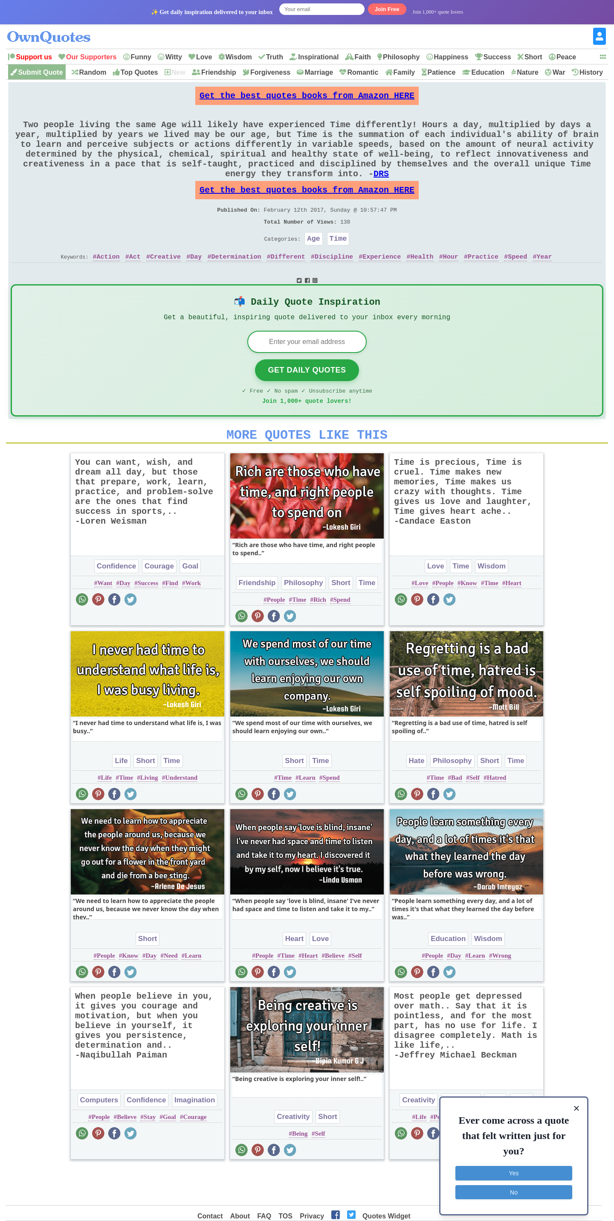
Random (93, 72)
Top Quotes (139, 72)
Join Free (387, 9)
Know (468, 619)
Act (135, 283)
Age (313, 263)
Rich (319, 635)
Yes (514, 1170)
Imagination (194, 1136)
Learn (307, 813)
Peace (566, 57)
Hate (417, 797)
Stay (150, 1153)
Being (300, 1169)
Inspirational (318, 57)
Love (204, 57)
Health (421, 283)
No (514, 1189)
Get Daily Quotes (307, 401)
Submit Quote (40, 72)
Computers (99, 1136)
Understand (181, 813)
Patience (442, 72)
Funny (141, 57)
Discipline (334, 283)
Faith (363, 57)
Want (104, 619)
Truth (274, 57)
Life (121, 797)
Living (149, 813)
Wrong (501, 991)
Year (544, 283)
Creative (165, 283)
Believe (335, 991)
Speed (517, 283)
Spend (341, 635)
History (591, 72)
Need (171, 991)
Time (338, 263)
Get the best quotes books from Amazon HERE (307, 98)
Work (193, 619)
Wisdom (239, 57)
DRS (381, 190)
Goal (190, 602)
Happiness (451, 57)
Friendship (218, 72)
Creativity (293, 1153)
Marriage (318, 72)
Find (171, 619)
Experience (381, 283)
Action (108, 283)
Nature (528, 72)
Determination (236, 283)
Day (196, 283)
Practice (483, 283)
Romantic (362, 72)
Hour (450, 283)
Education (488, 72)
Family (404, 72)
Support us (34, 57)
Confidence (116, 602)
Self (474, 813)
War (559, 72)
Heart (513, 619)
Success (497, 57)
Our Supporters (91, 57)
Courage (159, 602)
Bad (456, 813)
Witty (173, 57)
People (276, 635)
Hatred (497, 813)
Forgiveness (270, 72)
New (178, 72)
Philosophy (401, 57)
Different (288, 283)
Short (533, 57)
